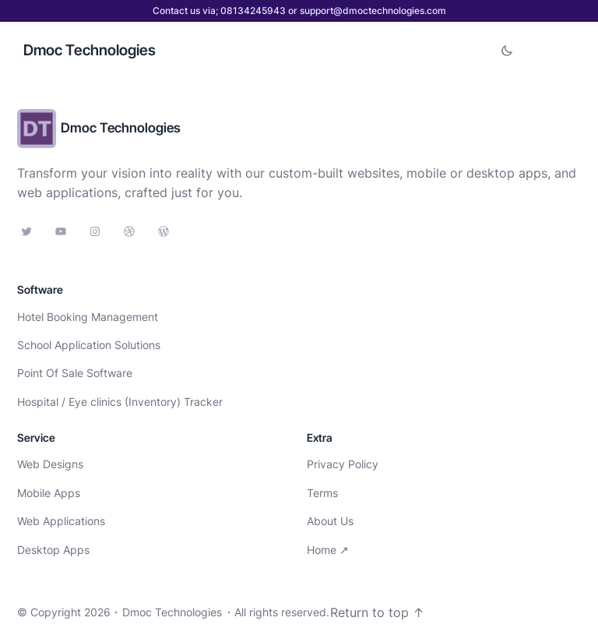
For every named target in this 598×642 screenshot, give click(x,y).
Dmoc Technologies (89, 50)
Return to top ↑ (377, 612)
